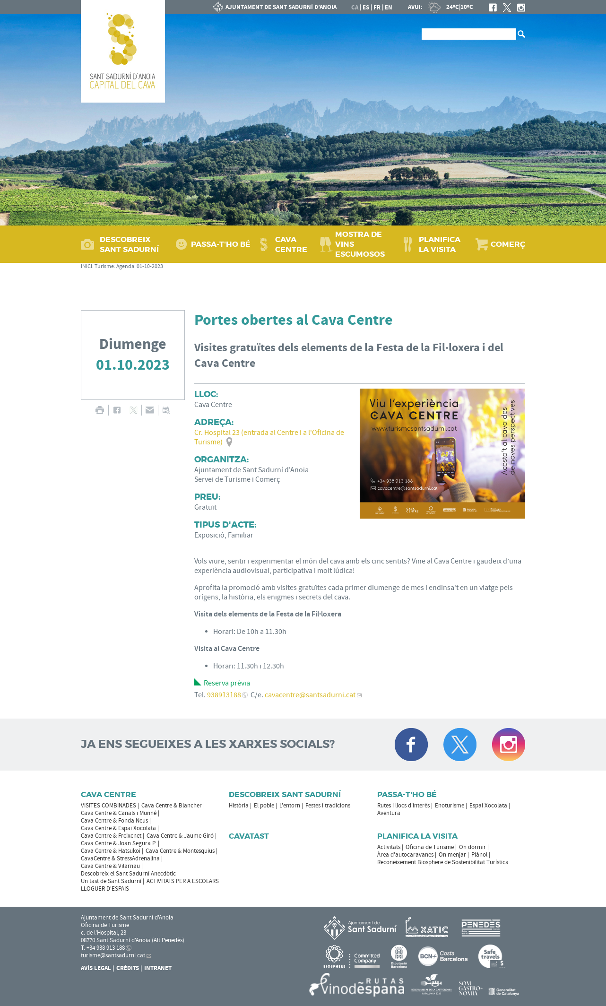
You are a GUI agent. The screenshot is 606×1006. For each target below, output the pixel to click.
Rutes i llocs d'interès (403, 805)
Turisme (104, 266)
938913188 (224, 695)
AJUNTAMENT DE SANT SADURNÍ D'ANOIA (275, 7)
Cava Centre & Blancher (171, 805)
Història (239, 805)
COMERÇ (508, 244)
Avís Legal (96, 968)
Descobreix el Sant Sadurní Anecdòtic (128, 873)
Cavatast (249, 836)
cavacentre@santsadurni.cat (310, 695)
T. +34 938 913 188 (103, 948)
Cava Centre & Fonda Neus (114, 820)
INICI (86, 266)
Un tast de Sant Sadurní (111, 881)
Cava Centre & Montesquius (180, 851)
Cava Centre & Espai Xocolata (118, 828)
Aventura (388, 813)
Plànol (479, 855)
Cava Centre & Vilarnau (110, 866)
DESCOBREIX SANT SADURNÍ (129, 244)
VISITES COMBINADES (108, 805)
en (388, 7)
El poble (264, 805)
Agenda (125, 266)
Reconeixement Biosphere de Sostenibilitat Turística (443, 862)
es (366, 7)
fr (377, 7)
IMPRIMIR (99, 410)
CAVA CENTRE (291, 244)
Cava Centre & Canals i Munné (118, 813)
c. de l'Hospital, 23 (103, 933)
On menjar (452, 855)
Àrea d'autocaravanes (405, 855)
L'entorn (289, 805)
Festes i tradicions (327, 805)
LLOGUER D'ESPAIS (105, 889)
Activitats (388, 847)
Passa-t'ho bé (407, 794)
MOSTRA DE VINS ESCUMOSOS (360, 244)
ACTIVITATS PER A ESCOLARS (183, 881)
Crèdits (127, 968)
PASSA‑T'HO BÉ (221, 244)
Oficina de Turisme (430, 847)
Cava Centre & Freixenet (111, 836)
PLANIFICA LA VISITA (439, 244)
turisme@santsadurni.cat (113, 955)
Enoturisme (449, 805)
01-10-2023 (150, 266)
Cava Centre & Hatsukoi (110, 851)
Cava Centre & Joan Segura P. (118, 843)
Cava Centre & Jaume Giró (180, 836)
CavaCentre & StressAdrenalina (120, 858)
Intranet (158, 968)
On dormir (472, 847)
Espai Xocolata (488, 805)
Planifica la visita (417, 836)
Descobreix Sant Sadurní (285, 794)
